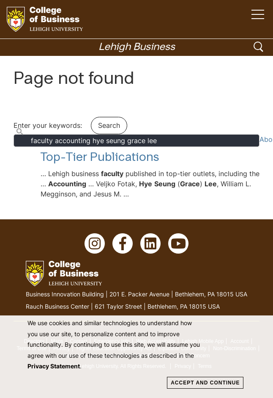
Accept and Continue (205, 383)
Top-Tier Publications (100, 158)
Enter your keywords (47, 125)
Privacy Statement (53, 366)
